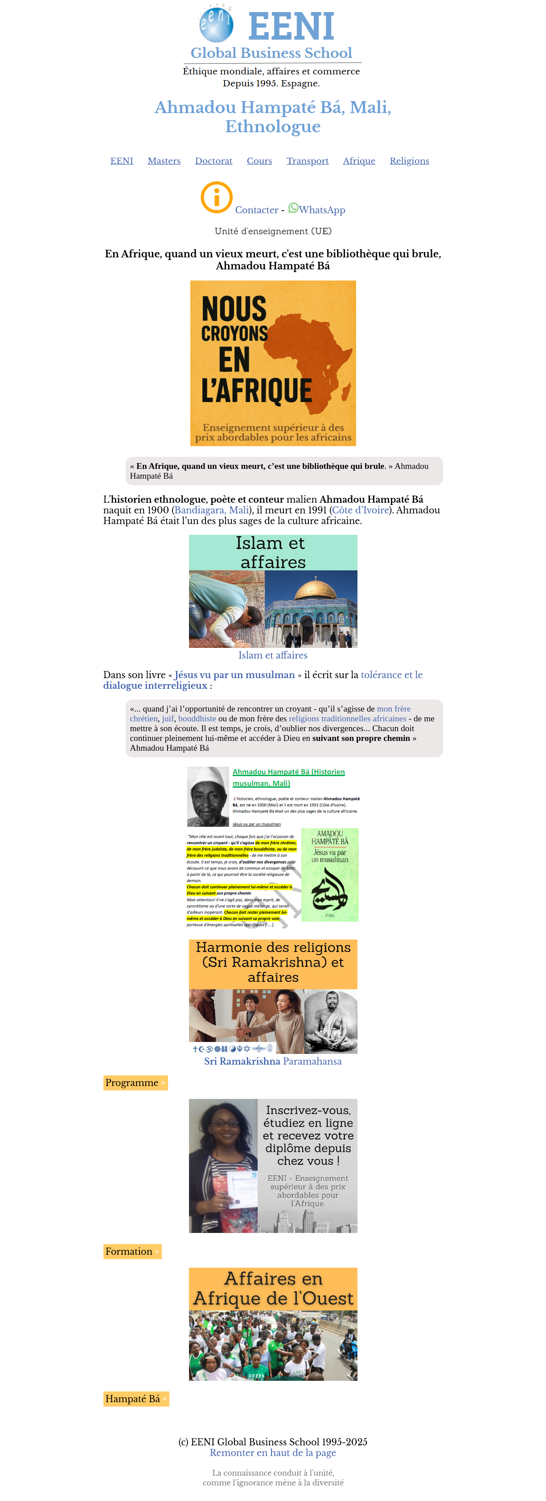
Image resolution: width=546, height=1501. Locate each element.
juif (168, 718)
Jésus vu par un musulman (235, 675)
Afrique (359, 161)
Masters (164, 161)
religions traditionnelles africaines (347, 718)
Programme (132, 1083)
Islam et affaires (273, 655)
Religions (409, 161)
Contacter (256, 210)
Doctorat (213, 161)
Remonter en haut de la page (272, 1453)
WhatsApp (316, 210)
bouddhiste (197, 718)
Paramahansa (273, 1061)
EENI (122, 161)
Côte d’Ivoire (360, 510)
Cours (259, 161)
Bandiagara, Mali (211, 510)
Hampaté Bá (133, 1399)
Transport (308, 161)
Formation (129, 1251)
